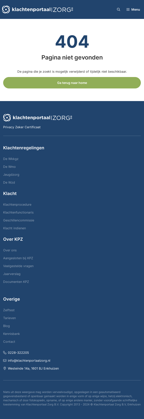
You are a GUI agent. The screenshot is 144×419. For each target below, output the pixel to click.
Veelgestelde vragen (18, 266)
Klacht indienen (14, 228)
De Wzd (9, 182)
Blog (6, 326)
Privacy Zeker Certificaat (22, 127)
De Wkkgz (11, 159)
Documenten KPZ (16, 282)
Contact (9, 342)
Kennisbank (11, 334)
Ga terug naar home (72, 83)
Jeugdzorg (11, 175)
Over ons (10, 250)
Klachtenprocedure (17, 204)
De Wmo (9, 167)
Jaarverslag (12, 274)
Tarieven (9, 318)
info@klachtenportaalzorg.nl (29, 360)
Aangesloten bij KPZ (18, 258)
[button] (118, 9)
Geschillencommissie (18, 220)
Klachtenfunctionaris (18, 212)
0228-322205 (18, 353)
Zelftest (9, 310)
